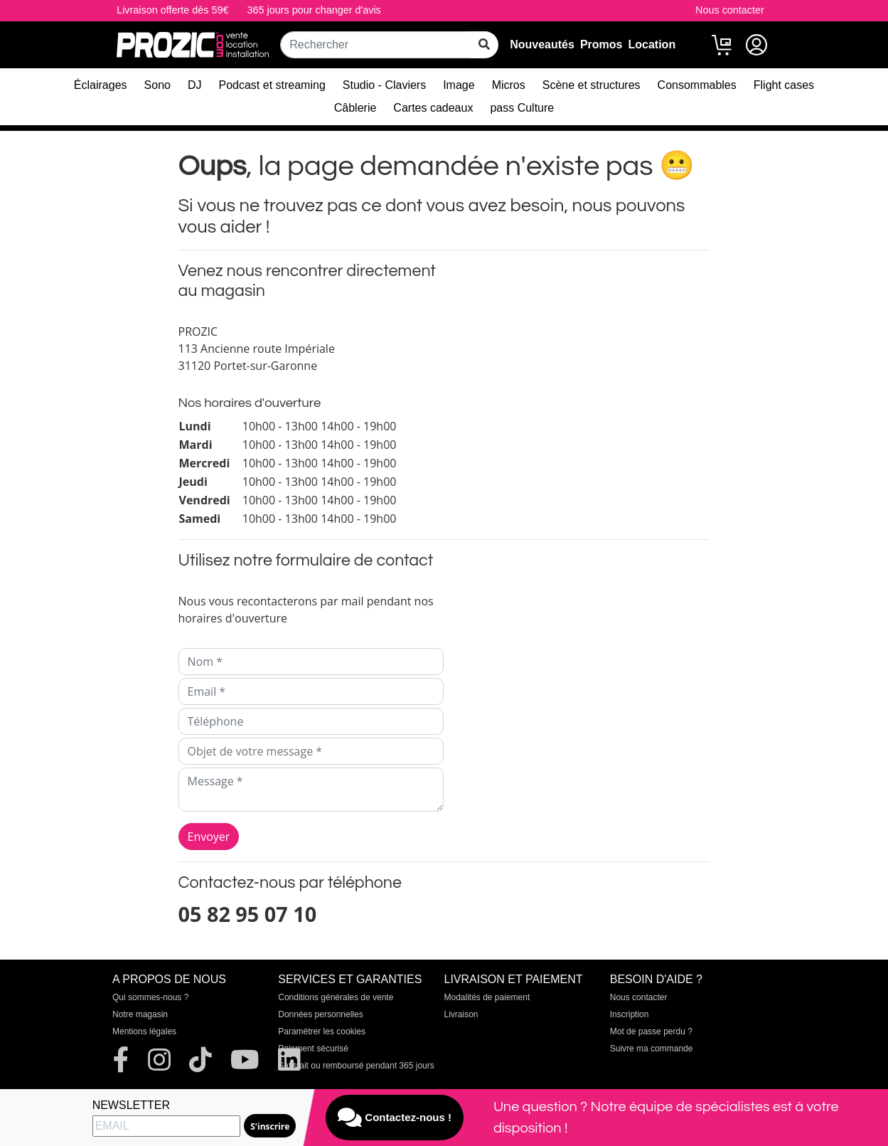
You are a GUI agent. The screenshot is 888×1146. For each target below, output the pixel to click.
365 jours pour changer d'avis (313, 10)
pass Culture (522, 108)
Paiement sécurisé (313, 1049)
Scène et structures (591, 85)
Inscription (629, 1014)
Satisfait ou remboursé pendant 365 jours (356, 1066)
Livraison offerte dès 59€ (172, 10)
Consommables (697, 85)
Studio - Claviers (384, 85)
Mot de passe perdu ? (651, 1031)
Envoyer (209, 836)
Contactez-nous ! (394, 1117)
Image (458, 85)
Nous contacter (729, 10)
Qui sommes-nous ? (150, 997)
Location (652, 44)
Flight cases (784, 85)
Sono (157, 85)
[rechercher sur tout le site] (484, 44)
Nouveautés (542, 44)
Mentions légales (144, 1031)
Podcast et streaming (272, 85)
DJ (195, 85)
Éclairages (100, 85)
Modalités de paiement (487, 997)
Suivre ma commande (651, 1049)
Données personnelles (320, 1014)
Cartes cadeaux (433, 108)
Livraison (461, 1014)
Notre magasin (140, 1014)
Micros (508, 85)
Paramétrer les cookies (321, 1031)
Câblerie (355, 108)
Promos (601, 44)
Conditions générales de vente (335, 997)
